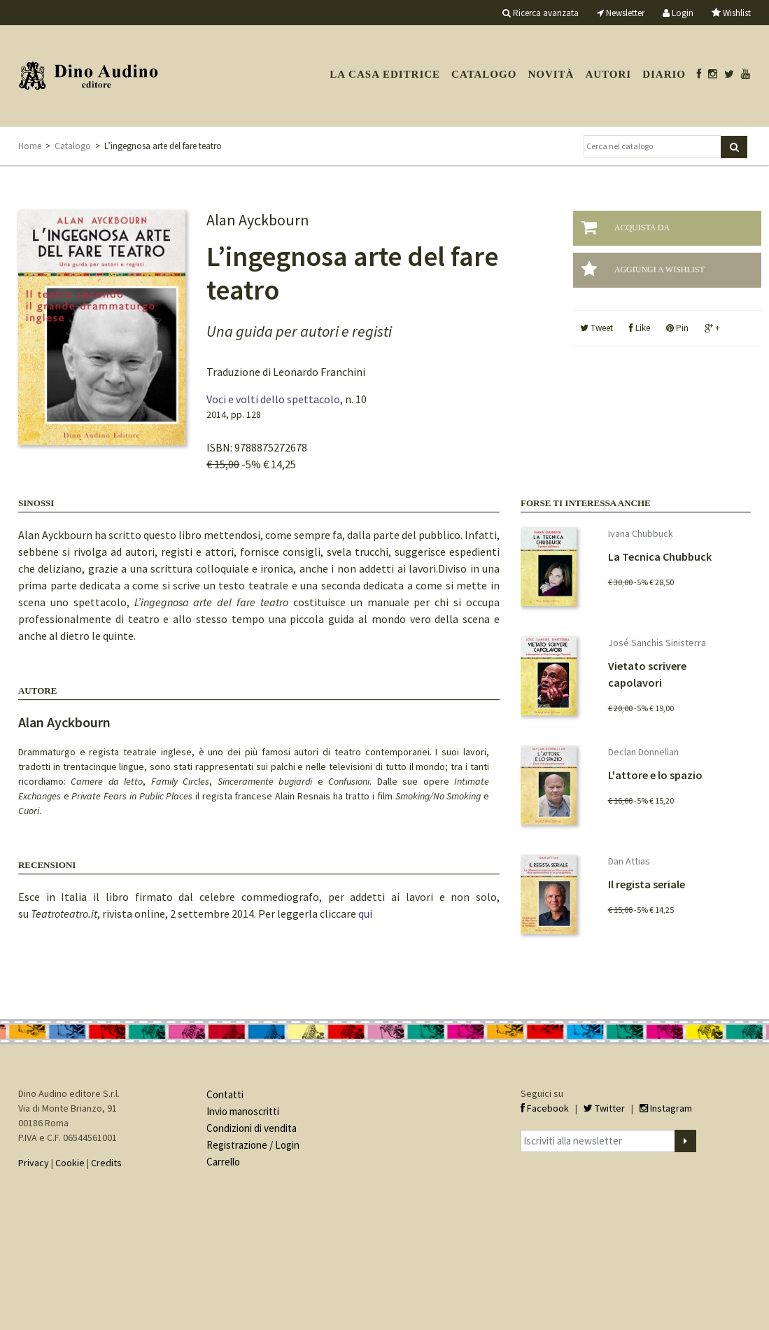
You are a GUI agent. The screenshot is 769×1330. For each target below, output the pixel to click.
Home (29, 146)
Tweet (596, 328)
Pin (677, 328)
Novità (551, 74)
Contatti (225, 1094)
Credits (106, 1162)
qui (365, 913)
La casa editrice (385, 74)
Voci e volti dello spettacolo (273, 399)
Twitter (604, 1108)
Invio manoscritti (242, 1111)
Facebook (545, 1108)
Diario (664, 74)
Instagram (666, 1108)
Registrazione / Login (252, 1145)
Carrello (223, 1161)
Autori (608, 74)
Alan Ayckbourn (64, 722)
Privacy (33, 1162)
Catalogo (483, 74)
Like (639, 328)
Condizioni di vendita (251, 1128)
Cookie (70, 1162)
